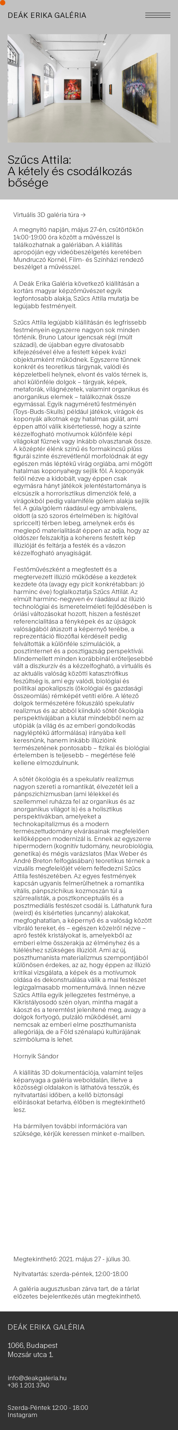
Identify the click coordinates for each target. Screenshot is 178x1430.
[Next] (129, 88)
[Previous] (48, 88)
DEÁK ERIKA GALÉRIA (47, 15)
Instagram (22, 1414)
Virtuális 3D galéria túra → (49, 214)
